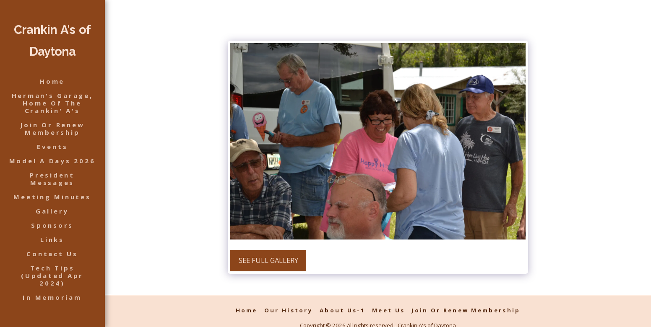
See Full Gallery (268, 260)
